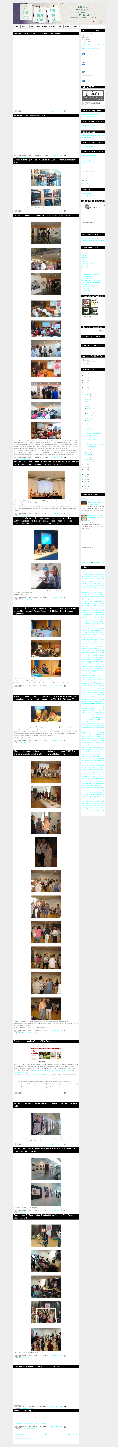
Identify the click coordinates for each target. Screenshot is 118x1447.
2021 (85, 476)
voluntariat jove (93, 807)
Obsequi (98, 654)
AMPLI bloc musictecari (88, 276)
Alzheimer (84, 589)
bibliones (90, 701)
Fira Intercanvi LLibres (86, 628)
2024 (85, 484)
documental (101, 730)
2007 (85, 373)
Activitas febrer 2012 (86, 581)
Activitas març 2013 (91, 583)
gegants (88, 740)
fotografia (101, 738)
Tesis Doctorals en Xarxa (91, 677)
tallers (95, 796)
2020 (85, 474)
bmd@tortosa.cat (86, 43)
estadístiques (91, 734)
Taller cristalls (99, 672)
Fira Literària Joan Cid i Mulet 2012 (96, 630)
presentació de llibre (27, 687)
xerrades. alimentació (86, 810)
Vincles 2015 (24, 515)
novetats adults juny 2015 (29, 1428)
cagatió (89, 708)
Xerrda (87, 685)
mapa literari (93, 751)
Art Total (84, 259)
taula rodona (98, 798)
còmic (89, 727)
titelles (94, 800)
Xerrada (97, 683)
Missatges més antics (73, 1434)
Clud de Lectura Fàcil (95, 610)
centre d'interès (86, 712)
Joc (99, 636)
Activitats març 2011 (86, 587)
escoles (83, 734)
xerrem (93, 810)
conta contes (25, 1357)
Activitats (17, 26)
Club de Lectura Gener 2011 (96, 603)
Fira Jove (93, 628)
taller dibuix (101, 790)
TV (91, 672)
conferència (24, 459)
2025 (85, 486)
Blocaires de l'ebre (86, 290)
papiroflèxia (102, 767)
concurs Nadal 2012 (99, 715)
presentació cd (86, 776)
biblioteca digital (91, 703)
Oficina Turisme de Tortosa (88, 270)
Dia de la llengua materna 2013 (89, 619)
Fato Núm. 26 (24, 157)
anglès (92, 696)
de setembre (88, 454)
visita (91, 801)
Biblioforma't (85, 592)
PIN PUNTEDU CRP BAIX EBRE (90, 274)
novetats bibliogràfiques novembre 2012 (92, 762)
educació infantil (95, 732)
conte (91, 723)
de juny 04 (89, 411)
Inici (46, 1434)
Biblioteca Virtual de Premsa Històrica (91, 238)
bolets (95, 705)
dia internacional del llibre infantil (96, 729)
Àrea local (52, 26)
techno (83, 799)
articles (86, 697)
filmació (83, 738)
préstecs (94, 783)
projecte (92, 781)
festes (103, 736)
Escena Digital (98, 621)
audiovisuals (97, 697)
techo (86, 799)
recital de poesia (94, 785)
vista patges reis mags (99, 805)
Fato (93, 623)
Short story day (97, 670)
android (89, 696)
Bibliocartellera (86, 265)
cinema (83, 714)
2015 (85, 392)
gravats (102, 742)
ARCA (100, 571)
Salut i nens (85, 253)
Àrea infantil (68, 26)
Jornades (98, 637)
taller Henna (99, 789)
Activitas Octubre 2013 (89, 580)
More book (102, 562)
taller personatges (89, 796)
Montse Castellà (90, 646)
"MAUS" (84, 340)
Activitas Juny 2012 (86, 576)
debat (94, 727)
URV (83, 681)
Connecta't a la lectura (87, 286)
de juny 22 (89, 418)
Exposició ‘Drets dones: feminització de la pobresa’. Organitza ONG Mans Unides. (45, 1104)
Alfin (103, 587)
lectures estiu (100, 749)
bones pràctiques (100, 705)
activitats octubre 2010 (99, 692)
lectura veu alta (93, 749)
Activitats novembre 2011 (96, 587)
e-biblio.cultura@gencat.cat (59, 1087)
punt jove (84, 785)
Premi (96, 659)
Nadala (83, 648)
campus (92, 708)
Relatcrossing (95, 663)
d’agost (87, 452)
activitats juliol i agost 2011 (97, 688)
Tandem (102, 675)
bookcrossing (85, 706)
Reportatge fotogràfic (86, 664)
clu (88, 714)
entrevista (102, 732)
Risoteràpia (24, 1032)
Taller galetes (98, 673)
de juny (87, 406)
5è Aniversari (88, 571)
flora (86, 738)
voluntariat (32, 599)
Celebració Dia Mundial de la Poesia (91, 596)
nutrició (97, 767)
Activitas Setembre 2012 (99, 580)
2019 (85, 472)
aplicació (101, 696)
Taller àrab (98, 675)
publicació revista (100, 783)
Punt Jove (84, 255)
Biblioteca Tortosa (86, 183)
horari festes (99, 743)
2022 (85, 479)
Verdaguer (91, 681)
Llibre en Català (93, 641)
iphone (103, 747)
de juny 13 (89, 415)
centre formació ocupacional (98, 712)
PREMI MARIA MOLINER (94, 657)
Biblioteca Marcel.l (86, 193)
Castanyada (101, 594)
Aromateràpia (101, 589)
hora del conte (94, 743)
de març (87, 399)
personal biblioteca (89, 771)
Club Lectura (101, 598)
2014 (85, 390)
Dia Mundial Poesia (99, 618)
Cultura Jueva (89, 616)
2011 (85, 382)
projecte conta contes (87, 783)
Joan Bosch (96, 635)
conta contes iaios (93, 721)
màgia (102, 754)
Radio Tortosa (85, 257)
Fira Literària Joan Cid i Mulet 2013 (90, 632)
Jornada (83, 637)
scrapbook (87, 789)
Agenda (32, 26)
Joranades (102, 635)
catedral (102, 710)
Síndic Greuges (88, 672)
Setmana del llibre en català (88, 670)
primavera (102, 780)
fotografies (84, 740)
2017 (85, 467)
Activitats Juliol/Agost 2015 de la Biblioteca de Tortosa (37, 34)
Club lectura (77, 26)
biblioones (95, 701)
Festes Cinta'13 (93, 626)
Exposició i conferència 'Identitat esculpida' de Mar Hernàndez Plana (43, 215)
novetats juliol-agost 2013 (92, 765)
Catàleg (38, 26)
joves (83, 749)
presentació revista (86, 780)
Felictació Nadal (99, 625)
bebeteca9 (102, 697)
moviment (99, 754)
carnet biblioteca (86, 710)
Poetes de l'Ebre (91, 659)
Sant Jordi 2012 (94, 668)
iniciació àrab (100, 745)
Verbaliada (86, 681)
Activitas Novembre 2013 (90, 578)
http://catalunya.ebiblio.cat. (37, 1074)
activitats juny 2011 (86, 690)
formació (97, 738)
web (96, 809)
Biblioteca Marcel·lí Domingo (89, 195)
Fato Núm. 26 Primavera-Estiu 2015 (29, 115)
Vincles (102, 681)
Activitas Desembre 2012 (90, 574)
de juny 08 (89, 413)
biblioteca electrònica (100, 703)
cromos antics (85, 725)
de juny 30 (89, 423)
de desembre (88, 461)
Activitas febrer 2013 (95, 581)
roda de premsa (89, 787)
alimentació (84, 696)
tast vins (94, 798)
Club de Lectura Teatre (95, 605)
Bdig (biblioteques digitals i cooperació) (91, 280)
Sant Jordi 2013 (100, 668)
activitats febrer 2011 (99, 687)
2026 (85, 488)
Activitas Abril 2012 (94, 572)
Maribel (87, 645)
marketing (98, 751)
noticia (90, 756)
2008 (85, 375)
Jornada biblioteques (90, 637)
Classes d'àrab (88, 598)
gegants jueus (93, 740)
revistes (83, 787)
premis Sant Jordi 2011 (86, 774)
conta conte (85, 720)
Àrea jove (60, 26)
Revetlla (93, 664)
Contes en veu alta (96, 614)
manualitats (87, 751)
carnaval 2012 (101, 708)
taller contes (95, 790)
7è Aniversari (95, 570)
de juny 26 (89, 420)
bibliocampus (93, 699)
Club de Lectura (94, 601)
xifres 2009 (97, 810)
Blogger (98, 322)
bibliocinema (101, 699)
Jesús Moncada (90, 635)
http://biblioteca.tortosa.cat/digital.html (91, 48)
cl (86, 714)
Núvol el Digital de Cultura (88, 251)
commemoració (96, 714)
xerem (103, 808)
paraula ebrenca (85, 769)
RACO (92, 661)
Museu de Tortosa (100, 646)
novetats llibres (91, 767)
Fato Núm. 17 (97, 623)
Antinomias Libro (86, 267)
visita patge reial (100, 803)
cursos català (85, 727)
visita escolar (97, 801)
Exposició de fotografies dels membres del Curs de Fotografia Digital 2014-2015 (46, 161)
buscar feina (95, 706)
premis (102, 772)
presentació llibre (99, 778)
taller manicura (89, 794)
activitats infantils (86, 688)
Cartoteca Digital (94, 594)
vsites (90, 808)
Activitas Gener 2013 (99, 574)
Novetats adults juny (22, 1411)
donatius (84, 732)
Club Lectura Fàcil (86, 599)
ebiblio (23, 1094)
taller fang (91, 792)
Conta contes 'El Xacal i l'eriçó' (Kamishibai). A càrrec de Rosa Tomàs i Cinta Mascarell (44, 1216)
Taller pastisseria (91, 675)
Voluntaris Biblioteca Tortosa (50, 726)
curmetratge (95, 725)
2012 (85, 385)
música (83, 756)
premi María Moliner (95, 772)
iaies (103, 743)
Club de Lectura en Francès (89, 609)
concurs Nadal (90, 716)
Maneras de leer (97, 643)
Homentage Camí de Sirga (93, 634)
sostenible (94, 789)
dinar (98, 730)
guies (89, 744)
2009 (85, 378)
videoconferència (85, 801)
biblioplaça (101, 701)
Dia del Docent (101, 619)
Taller (94, 672)
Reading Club (86, 663)
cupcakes (90, 725)
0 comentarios (58, 111)
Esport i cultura (88, 623)
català (99, 710)
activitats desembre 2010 (90, 687)
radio (88, 785)
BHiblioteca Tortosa (92, 590)
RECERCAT (96, 661)
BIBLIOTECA (24, 26)
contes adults (101, 723)
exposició (24, 213)
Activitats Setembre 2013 (90, 585)
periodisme (97, 769)
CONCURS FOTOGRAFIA (98, 592)
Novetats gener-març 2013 (90, 654)
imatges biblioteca (86, 745)
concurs (84, 716)
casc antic (95, 710)
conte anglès (95, 723)
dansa (92, 727)
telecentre (90, 800)
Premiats (89, 661)
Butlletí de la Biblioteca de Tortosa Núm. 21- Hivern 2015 (38, 1366)
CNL (90, 592)
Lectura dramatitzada (99, 639)
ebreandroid (89, 732)
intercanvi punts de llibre (96, 747)
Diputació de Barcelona (67, 1070)
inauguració (93, 745)
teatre (103, 798)
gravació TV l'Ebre (91, 742)
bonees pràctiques (26, 742)
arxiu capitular (91, 697)
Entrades (86, 360)
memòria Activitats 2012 (93, 753)
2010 (85, 380)
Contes (90, 614)
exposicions (100, 734)
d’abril (87, 401)
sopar (90, 789)
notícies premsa (96, 756)
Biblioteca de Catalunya (88, 263)
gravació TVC (98, 742)
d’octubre (87, 457)
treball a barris (99, 799)
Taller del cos (90, 673)
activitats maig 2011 (94, 690)
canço (96, 708)
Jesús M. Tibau (85, 288)
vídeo (93, 809)
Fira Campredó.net (100, 626)
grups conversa (85, 743)
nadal (87, 756)
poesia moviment (85, 772)
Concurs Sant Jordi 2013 (97, 612)
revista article (101, 785)
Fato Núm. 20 (92, 625)
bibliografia (84, 701)
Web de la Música (86, 278)
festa (91, 736)
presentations (85, 182)
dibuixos (94, 730)
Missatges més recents (19, 1434)
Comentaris (86, 363)
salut (35, 742)
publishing (96, 562)
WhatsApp (91, 683)
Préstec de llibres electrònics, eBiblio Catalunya (34, 1041)
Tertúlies (83, 677)
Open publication (86, 562)
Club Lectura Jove (94, 599)
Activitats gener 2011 (99, 585)
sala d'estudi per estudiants (98, 787)
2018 (85, 469)
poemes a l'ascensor (97, 771)
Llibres (99, 641)
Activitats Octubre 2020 (88, 146)
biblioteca (84, 703)
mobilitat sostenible (91, 754)
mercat (99, 753)
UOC (103, 679)
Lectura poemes (85, 641)
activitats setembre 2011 (87, 694)
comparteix (102, 714)
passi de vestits (92, 769)
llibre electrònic (31, 1094)
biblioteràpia (90, 705)
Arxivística (84, 261)
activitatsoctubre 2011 (99, 694)
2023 (85, 481)
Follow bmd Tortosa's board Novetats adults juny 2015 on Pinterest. (30, 1423)
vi (103, 799)
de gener (87, 394)
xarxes (99, 809)
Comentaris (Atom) (25, 1438)
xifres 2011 (101, 810)
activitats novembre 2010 (89, 692)
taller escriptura (85, 792)
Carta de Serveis (86, 594)
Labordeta (91, 639)
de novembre (88, 459)
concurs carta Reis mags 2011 (88, 717)
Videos (98, 681)
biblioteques (84, 705)
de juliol (87, 449)
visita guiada (93, 803)
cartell (91, 710)
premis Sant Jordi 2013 (96, 774)
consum (102, 717)
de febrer (87, 396)
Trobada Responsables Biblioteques (94, 679)
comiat (91, 714)
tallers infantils (88, 798)
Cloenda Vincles (95, 598)
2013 (85, 387)
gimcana (98, 740)
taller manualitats (97, 794)
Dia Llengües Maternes (90, 617)
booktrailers (90, 706)
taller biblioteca (89, 790)
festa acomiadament (97, 736)
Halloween (84, 634)
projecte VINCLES (99, 781)
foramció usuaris (91, 738)
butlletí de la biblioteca (28, 1408)
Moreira (95, 646)
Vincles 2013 (85, 683)
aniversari (96, 696)
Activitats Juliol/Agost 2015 (29, 113)
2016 (85, 464)
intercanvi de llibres (86, 747)
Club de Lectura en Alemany (96, 607)
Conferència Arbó (85, 614)
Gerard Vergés (101, 632)
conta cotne (99, 721)
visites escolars (89, 805)
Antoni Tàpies (90, 589)
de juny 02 (89, 408)
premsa (102, 774)
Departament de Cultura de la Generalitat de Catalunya (47, 1070)
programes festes (86, 781)
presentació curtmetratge (98, 776)
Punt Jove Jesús (86, 272)
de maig (87, 404)
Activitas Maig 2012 (94, 576)
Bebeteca (101, 590)
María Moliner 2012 (93, 645)
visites (83, 805)
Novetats (44, 26)
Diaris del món (85, 621)
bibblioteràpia (85, 699)
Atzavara (84, 590)
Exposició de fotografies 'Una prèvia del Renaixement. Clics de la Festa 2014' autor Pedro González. (44, 1149)
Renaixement (101, 663)
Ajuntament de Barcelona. (20, 1072)
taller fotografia (33, 213)
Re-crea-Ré (102, 661)
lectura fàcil (87, 749)
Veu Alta (95, 681)
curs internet (101, 725)
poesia (102, 771)
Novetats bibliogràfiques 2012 (93, 648)
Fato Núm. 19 (86, 625)
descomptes (98, 727)
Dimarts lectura (92, 621)
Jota (88, 639)
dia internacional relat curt (87, 730)
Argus (96, 589)
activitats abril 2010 (94, 685)
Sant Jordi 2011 (88, 668)
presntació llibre (95, 780)
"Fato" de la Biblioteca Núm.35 (89, 155)
